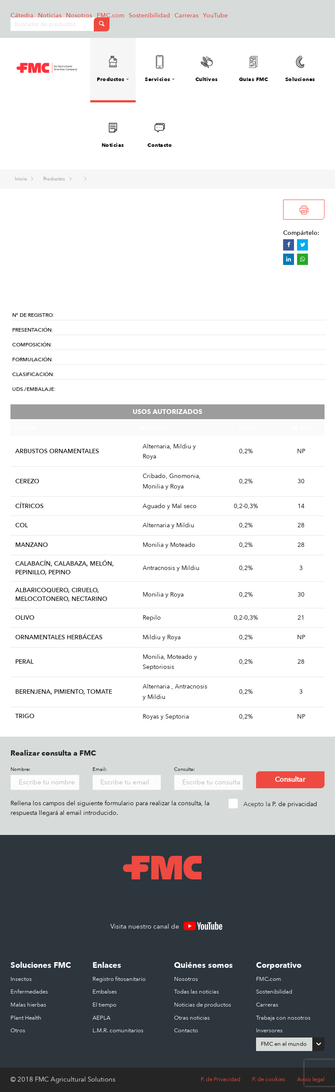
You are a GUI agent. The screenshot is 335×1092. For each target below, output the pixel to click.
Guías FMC (253, 69)
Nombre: (20, 769)
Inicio (21, 179)
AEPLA (101, 1018)
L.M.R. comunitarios (118, 1030)
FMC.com (110, 15)
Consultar (290, 779)
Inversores (269, 1030)
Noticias (50, 15)
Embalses (104, 992)
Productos (54, 179)
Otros (17, 1030)
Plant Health (25, 1018)
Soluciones (300, 69)
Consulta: (184, 769)
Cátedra (22, 15)
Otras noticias (192, 1018)
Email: (99, 769)
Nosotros (79, 15)
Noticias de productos (202, 1005)
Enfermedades (29, 992)
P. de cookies (268, 1079)
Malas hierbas (28, 1005)
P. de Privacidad (220, 1079)
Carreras (186, 15)
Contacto (160, 135)
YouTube (215, 15)
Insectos (21, 979)
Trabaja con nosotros (283, 1018)
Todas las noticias (196, 992)
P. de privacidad (294, 804)
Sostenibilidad (149, 15)
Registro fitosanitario (119, 979)
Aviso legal (311, 1079)
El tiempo (104, 1005)
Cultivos (207, 69)
